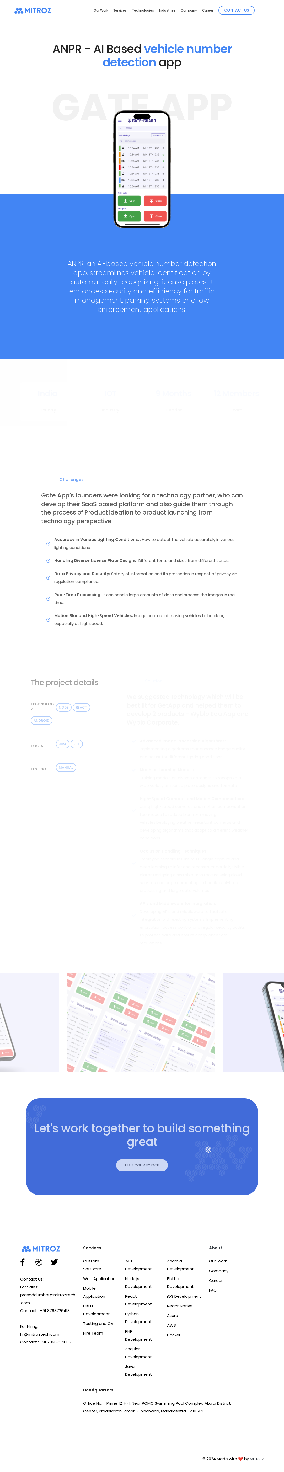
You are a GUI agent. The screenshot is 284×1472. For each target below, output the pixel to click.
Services (120, 10)
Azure (172, 1315)
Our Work (101, 10)
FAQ (213, 1290)
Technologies (143, 10)
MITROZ (257, 1459)
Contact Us (236, 10)
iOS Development (184, 1296)
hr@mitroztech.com (39, 1334)
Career (207, 10)
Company (189, 10)
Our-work (218, 1261)
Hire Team (93, 1333)
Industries (167, 10)
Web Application (99, 1278)
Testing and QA (98, 1323)
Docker (173, 1335)
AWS (171, 1325)
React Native (179, 1306)
